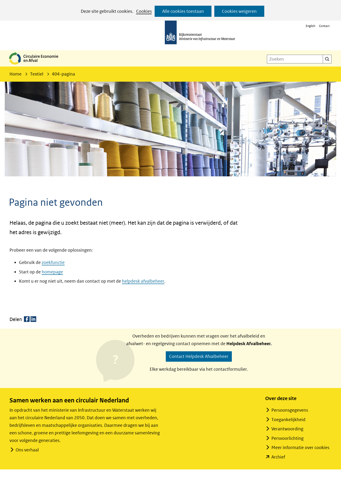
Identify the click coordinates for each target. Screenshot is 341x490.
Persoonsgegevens (289, 410)
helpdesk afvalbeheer (143, 281)
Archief (278, 457)
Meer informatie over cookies (300, 447)
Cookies (144, 11)
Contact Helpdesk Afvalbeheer (199, 356)
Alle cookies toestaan (183, 11)
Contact (324, 26)
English (310, 26)
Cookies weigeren (239, 11)
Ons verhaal (27, 450)
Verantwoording (287, 429)
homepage (52, 272)
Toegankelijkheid (288, 419)
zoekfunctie (53, 262)
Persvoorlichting (287, 438)
